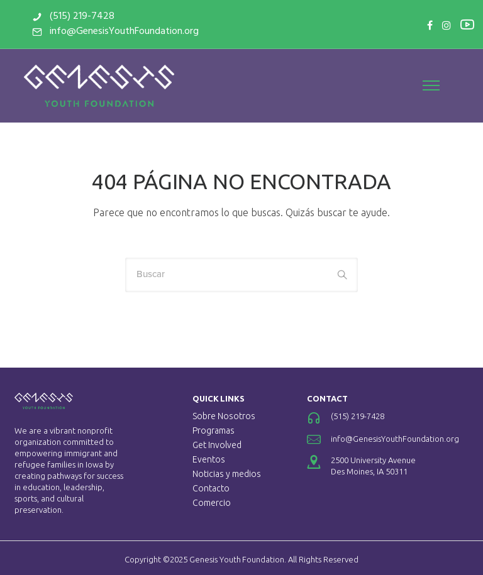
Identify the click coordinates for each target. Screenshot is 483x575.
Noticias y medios (226, 474)
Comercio (211, 503)
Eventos (208, 459)
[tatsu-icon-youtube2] (467, 24)
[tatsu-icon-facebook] (430, 25)
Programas (213, 430)
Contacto (211, 488)
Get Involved (217, 445)
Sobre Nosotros (223, 416)
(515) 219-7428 (82, 16)
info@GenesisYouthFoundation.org (124, 31)
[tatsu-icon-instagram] (446, 25)
